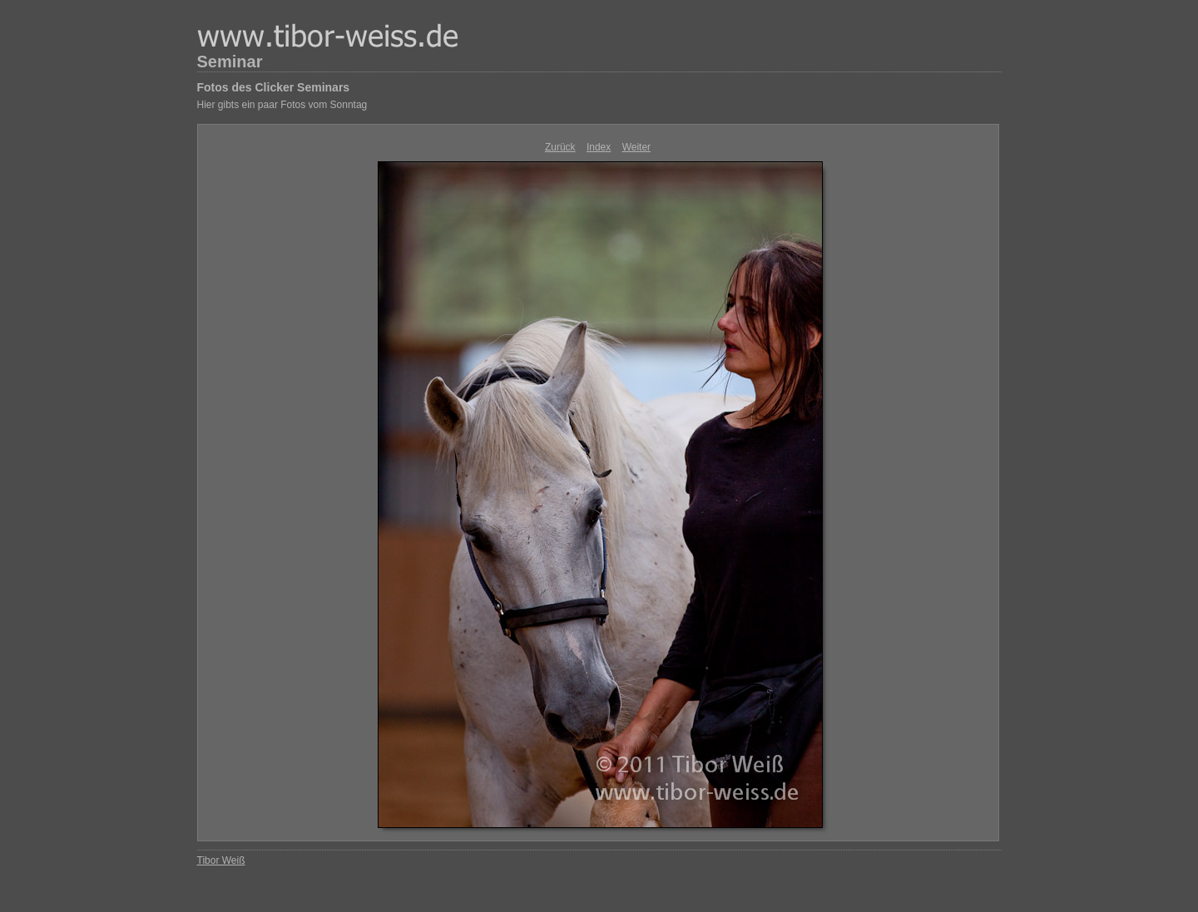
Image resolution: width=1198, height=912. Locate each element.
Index (599, 147)
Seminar (230, 61)
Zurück (560, 147)
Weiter (636, 147)
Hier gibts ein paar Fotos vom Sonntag (282, 105)
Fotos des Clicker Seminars (273, 87)
